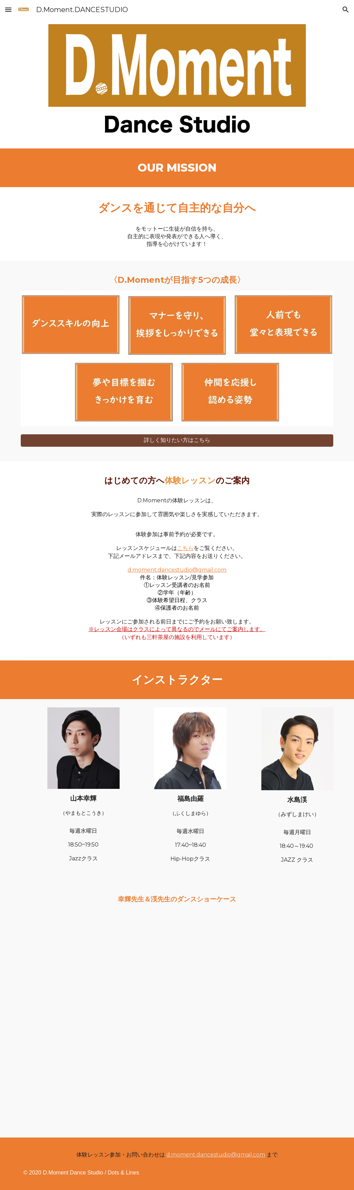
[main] (177, 168)
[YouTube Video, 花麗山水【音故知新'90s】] (177, 969)
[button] (8, 9)
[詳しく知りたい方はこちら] (177, 440)
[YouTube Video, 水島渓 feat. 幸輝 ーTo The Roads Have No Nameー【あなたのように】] (177, 1081)
